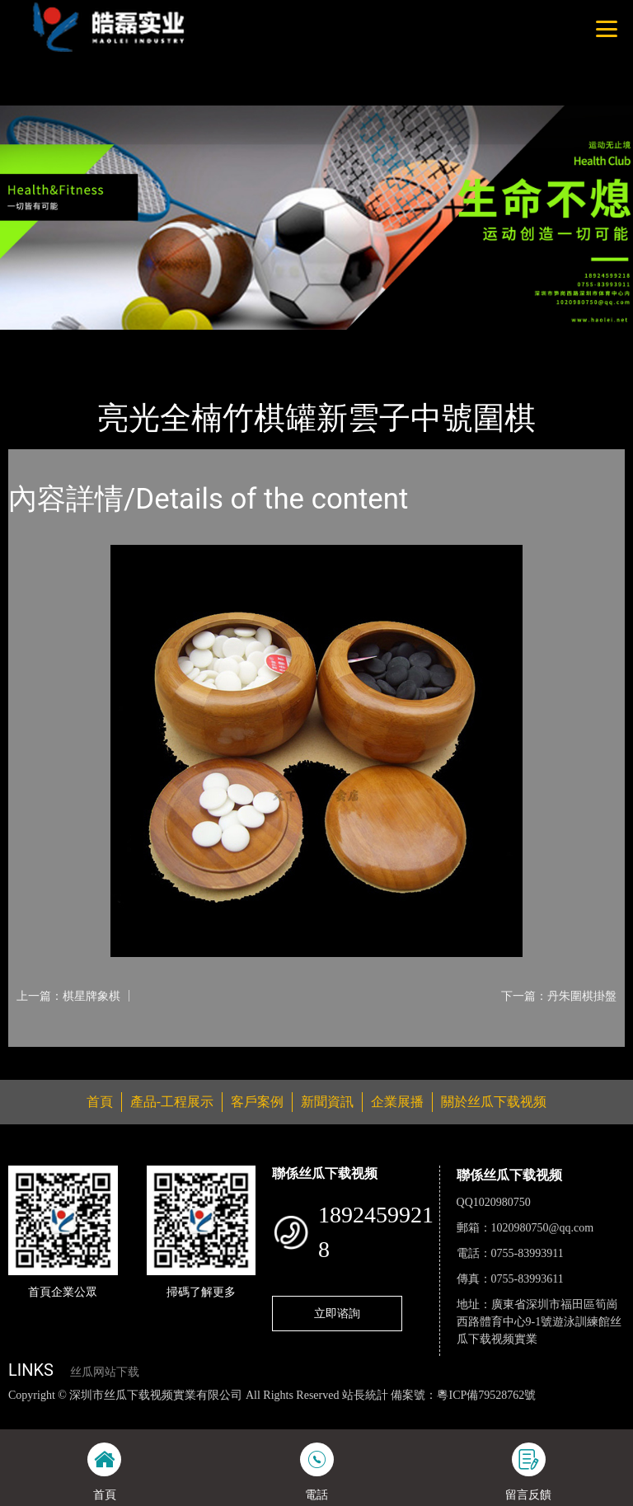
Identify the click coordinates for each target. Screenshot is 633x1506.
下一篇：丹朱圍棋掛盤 (559, 996)
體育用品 (189, 341)
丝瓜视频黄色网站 (201, 1412)
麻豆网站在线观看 (380, 1412)
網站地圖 (24, 1412)
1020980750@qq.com (542, 1228)
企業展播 (397, 1102)
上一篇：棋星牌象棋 (68, 996)
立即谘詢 (337, 1313)
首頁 (37, 341)
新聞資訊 (327, 1102)
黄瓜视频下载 (290, 1412)
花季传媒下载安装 (481, 1412)
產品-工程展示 (107, 341)
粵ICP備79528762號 (486, 1395)
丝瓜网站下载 (104, 1372)
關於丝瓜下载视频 (493, 1102)
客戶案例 (257, 1102)
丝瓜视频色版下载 (98, 1412)
